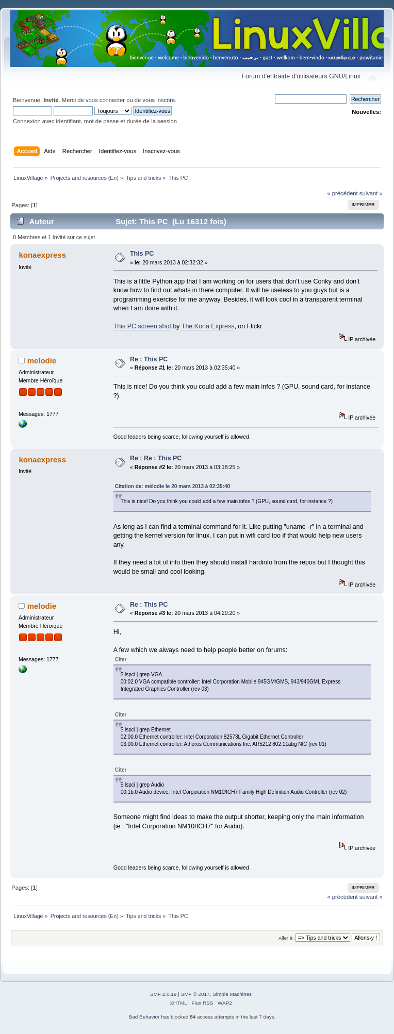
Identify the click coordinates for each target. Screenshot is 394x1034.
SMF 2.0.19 (163, 994)
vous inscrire (158, 100)
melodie (42, 360)
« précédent (342, 193)
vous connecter (105, 100)
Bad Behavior (144, 1017)
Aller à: (286, 938)
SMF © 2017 (195, 994)
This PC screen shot (142, 326)
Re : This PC (149, 359)
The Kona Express (208, 326)
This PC (142, 253)
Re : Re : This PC (156, 458)
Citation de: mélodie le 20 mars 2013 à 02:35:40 (172, 486)
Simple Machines (232, 994)
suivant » (371, 193)
